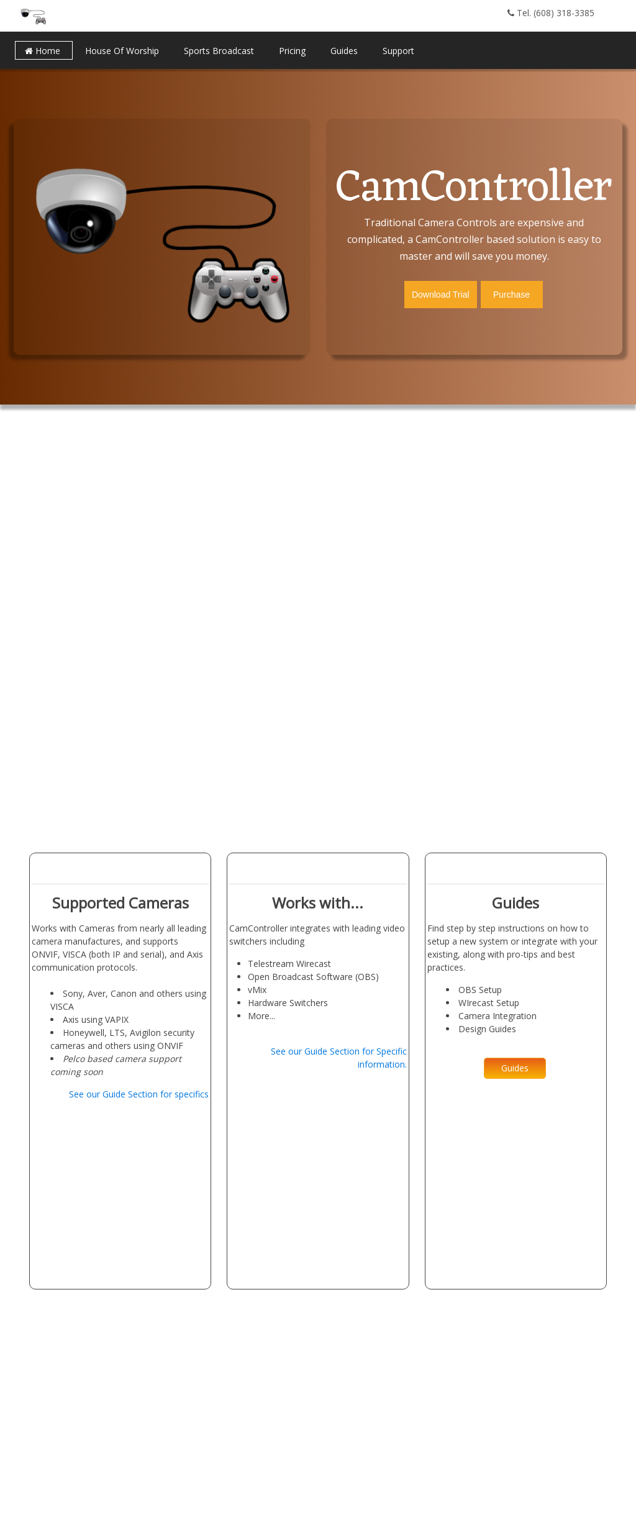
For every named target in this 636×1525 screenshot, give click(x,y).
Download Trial (441, 295)
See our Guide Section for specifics (139, 1094)
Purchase (511, 295)
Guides (515, 1068)
